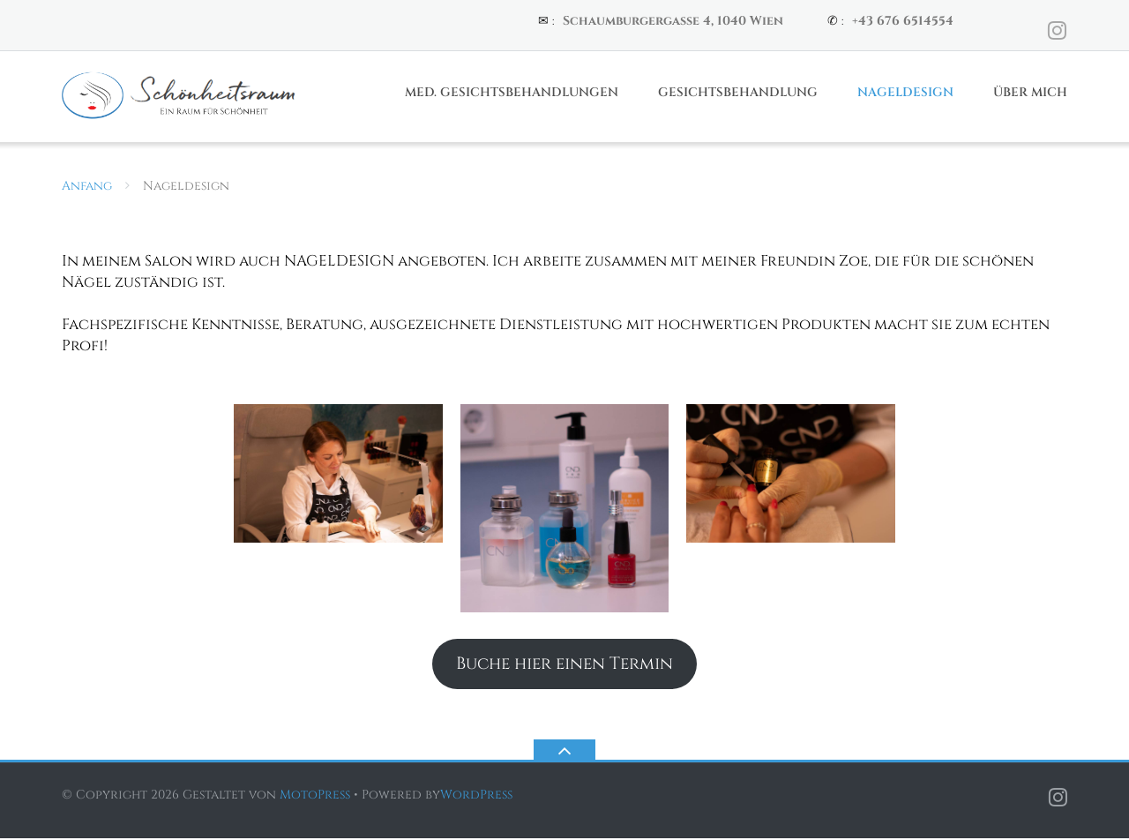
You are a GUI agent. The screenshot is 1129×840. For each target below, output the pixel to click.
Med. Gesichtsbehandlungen (511, 94)
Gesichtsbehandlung (738, 94)
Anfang (87, 187)
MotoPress (315, 796)
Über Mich (1030, 94)
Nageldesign (905, 94)
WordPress (476, 796)
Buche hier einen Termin (564, 665)
